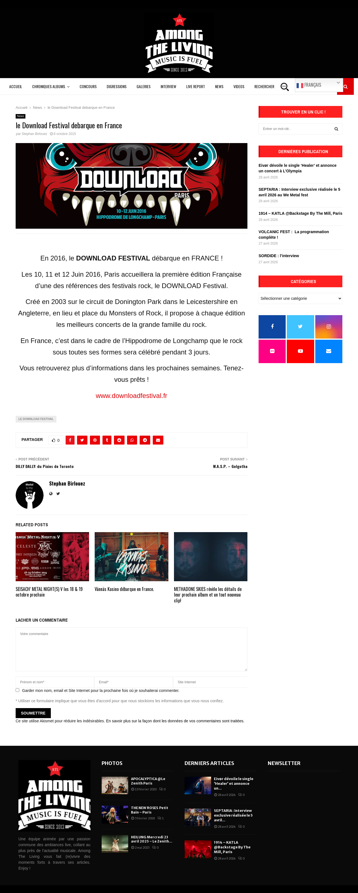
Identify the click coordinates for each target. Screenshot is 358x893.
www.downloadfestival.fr (131, 395)
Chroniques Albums (48, 86)
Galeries (144, 86)
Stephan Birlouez (34, 134)
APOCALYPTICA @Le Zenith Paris (148, 781)
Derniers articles (209, 763)
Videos (238, 86)
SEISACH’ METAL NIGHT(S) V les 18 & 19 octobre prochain (49, 592)
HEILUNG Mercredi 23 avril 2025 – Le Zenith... (151, 839)
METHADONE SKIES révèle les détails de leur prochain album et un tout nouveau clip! (208, 595)
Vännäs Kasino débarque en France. (124, 589)
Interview (168, 86)
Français (309, 85)
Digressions (117, 86)
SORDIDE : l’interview (279, 256)
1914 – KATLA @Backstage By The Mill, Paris (300, 213)
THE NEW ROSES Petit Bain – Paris (149, 810)
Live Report (195, 86)
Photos (112, 763)
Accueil (15, 86)
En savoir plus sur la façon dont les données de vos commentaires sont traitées (175, 721)
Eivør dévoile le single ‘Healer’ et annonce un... (233, 783)
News (219, 86)
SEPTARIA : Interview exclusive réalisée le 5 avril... (233, 815)
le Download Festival (36, 419)
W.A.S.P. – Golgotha (230, 466)
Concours (88, 86)
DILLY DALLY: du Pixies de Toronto (45, 466)
